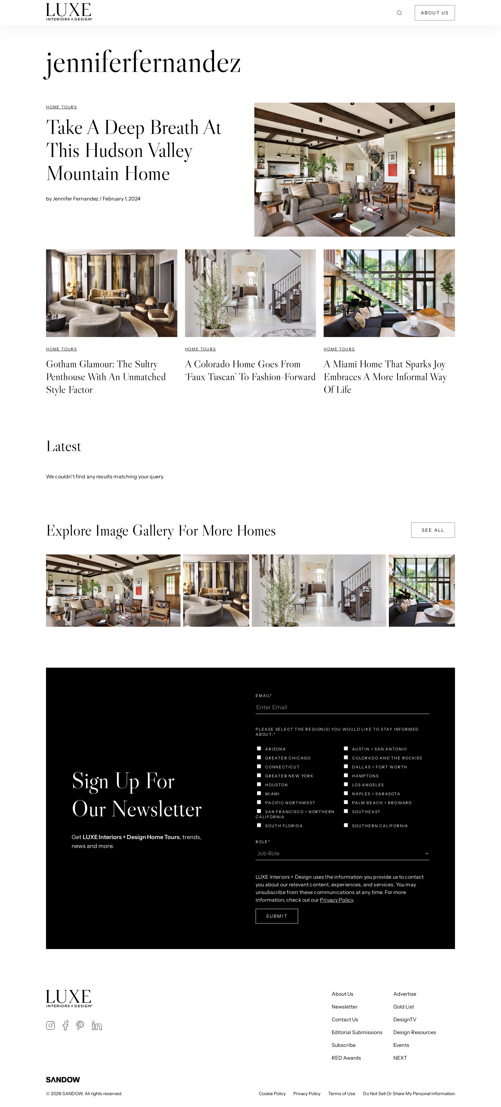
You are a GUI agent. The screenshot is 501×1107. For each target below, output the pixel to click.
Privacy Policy (336, 900)
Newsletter (345, 1006)
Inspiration (278, 13)
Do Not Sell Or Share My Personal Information (409, 1093)
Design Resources (414, 1032)
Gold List (356, 13)
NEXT (400, 1058)
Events (401, 1045)
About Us (435, 13)
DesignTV (405, 1019)
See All (433, 530)
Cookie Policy (272, 1093)
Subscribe (344, 1045)
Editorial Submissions (357, 1032)
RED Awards (346, 1058)
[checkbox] (342, 788)
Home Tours (168, 13)
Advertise (404, 994)
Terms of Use (341, 1093)
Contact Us (345, 1019)
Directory (318, 13)
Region (204, 13)
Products (238, 13)
